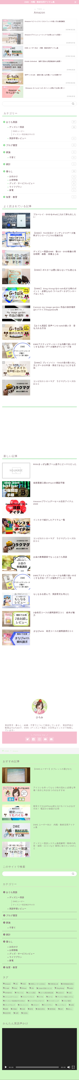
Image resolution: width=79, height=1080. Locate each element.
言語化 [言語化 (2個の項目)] (25, 1013)
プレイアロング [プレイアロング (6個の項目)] (10, 1005)
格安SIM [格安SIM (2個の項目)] (7, 1013)
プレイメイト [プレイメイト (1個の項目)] (24, 1005)
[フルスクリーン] (73, 1067)
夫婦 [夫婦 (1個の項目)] (23, 1009)
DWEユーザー (19, 131)
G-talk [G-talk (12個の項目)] (7, 988)
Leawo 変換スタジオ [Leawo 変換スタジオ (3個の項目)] (45, 988)
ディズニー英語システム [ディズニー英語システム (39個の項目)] (65, 997)
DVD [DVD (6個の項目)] (24, 984)
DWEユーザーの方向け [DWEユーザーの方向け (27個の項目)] (38, 984)
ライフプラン (42, 187)
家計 (41, 164)
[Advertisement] (39, 429)
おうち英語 (41, 121)
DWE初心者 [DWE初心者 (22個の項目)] (54, 984)
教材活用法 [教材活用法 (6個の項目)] (41, 1009)
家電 (42, 190)
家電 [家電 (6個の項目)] (31, 1009)
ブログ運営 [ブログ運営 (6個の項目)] (67, 1001)
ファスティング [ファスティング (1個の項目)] (54, 1001)
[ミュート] (68, 1067)
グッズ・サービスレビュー (42, 183)
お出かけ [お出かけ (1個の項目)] (61, 992)
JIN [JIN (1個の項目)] (32, 988)
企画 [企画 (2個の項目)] (72, 1005)
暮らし (41, 171)
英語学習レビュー (42, 138)
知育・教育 (41, 196)
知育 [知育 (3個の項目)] (17, 1013)
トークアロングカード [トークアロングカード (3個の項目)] (37, 1001)
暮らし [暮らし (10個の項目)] (70, 1009)
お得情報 (42, 180)
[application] (39, 1049)
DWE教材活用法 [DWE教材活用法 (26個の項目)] (68, 984)
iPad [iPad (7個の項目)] (15, 988)
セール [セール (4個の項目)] (50, 997)
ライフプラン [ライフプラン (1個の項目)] (48, 1005)
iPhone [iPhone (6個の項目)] (24, 988)
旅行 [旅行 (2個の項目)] (61, 1009)
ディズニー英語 (42, 127)
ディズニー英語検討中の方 (24, 134)
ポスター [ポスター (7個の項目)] (36, 1005)
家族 (41, 152)
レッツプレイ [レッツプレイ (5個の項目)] (61, 1005)
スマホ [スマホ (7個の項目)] (41, 997)
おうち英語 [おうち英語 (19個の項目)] (31, 992)
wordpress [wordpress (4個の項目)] (8, 992)
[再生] (5, 1067)
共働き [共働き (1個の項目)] (15, 1009)
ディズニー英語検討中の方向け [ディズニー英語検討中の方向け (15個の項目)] (15, 1001)
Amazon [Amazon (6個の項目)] (7, 984)
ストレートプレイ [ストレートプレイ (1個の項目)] (28, 997)
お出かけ (42, 176)
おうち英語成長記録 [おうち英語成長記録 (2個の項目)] (46, 992)
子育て (42, 157)
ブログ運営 (41, 145)
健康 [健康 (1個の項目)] (6, 1009)
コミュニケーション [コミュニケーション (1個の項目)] (11, 997)
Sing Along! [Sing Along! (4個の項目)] (60, 988)
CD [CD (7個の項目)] (16, 984)
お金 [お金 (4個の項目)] (70, 992)
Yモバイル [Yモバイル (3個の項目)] (20, 992)
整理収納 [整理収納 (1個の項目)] (52, 1009)
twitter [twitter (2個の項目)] (71, 988)
